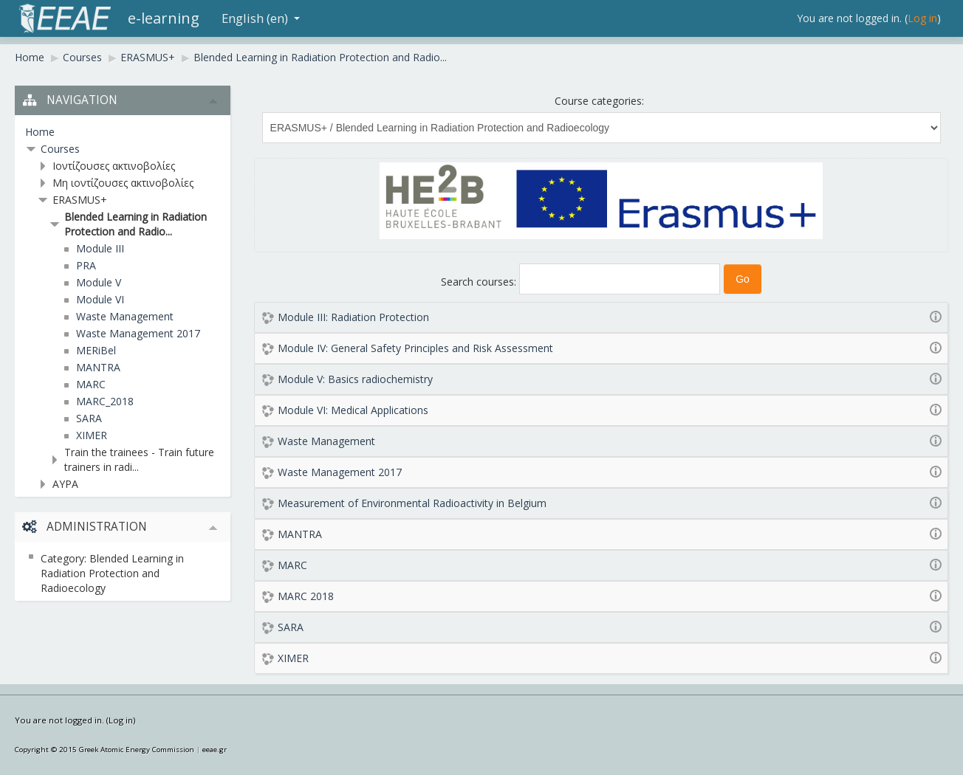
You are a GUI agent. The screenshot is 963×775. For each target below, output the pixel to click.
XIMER (293, 658)
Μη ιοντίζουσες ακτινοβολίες (122, 183)
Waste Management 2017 (340, 472)
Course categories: (599, 101)
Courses (82, 57)
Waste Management (326, 441)
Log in (922, 18)
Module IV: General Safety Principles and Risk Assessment (415, 348)
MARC (292, 565)
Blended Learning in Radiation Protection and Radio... (320, 57)
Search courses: (480, 282)
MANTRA (300, 534)
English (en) (261, 18)
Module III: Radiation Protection (353, 317)
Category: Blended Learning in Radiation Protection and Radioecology (112, 573)
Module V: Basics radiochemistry (355, 379)
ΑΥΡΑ (65, 484)
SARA (291, 627)
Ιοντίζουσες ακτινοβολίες (113, 166)
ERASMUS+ (147, 57)
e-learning (163, 18)
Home (29, 57)
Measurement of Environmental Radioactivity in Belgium (412, 503)
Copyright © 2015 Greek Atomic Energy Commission (104, 749)
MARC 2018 (306, 596)
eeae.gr (214, 749)
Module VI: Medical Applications (353, 410)
